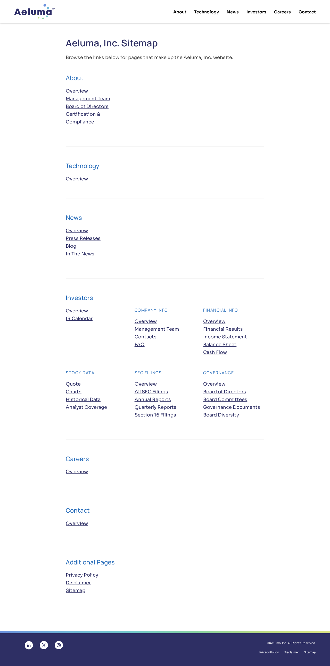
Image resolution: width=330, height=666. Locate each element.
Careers (282, 12)
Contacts (145, 337)
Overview (77, 91)
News (233, 12)
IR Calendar (79, 319)
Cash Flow (215, 353)
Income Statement (225, 337)
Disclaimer (78, 584)
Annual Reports (153, 400)
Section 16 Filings (155, 416)
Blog (71, 247)
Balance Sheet (219, 345)
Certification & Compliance (83, 119)
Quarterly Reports (155, 408)
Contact (307, 12)
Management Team (88, 100)
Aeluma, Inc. (278, 644)
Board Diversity (221, 416)
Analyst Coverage (86, 408)
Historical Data (83, 400)
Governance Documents (231, 408)
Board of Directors (87, 107)
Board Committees (225, 400)
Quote (73, 385)
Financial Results (223, 330)
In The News (80, 255)
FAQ (140, 345)
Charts (73, 392)
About (179, 12)
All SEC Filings (151, 392)
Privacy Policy (82, 576)
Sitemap (75, 591)
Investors (256, 12)
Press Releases (83, 239)
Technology (206, 12)
